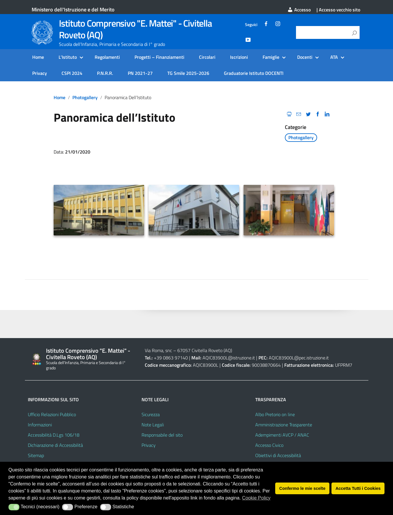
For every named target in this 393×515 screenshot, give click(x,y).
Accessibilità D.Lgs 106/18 (53, 434)
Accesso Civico (269, 445)
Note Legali (153, 424)
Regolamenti (107, 57)
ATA (334, 57)
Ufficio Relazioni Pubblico (52, 414)
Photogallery (85, 97)
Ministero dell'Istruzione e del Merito (73, 9)
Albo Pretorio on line (275, 414)
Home (38, 57)
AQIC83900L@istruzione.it (229, 357)
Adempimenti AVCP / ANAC (282, 434)
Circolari (207, 57)
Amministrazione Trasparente (283, 424)
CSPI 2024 (72, 73)
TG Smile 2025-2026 (188, 73)
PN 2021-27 (140, 73)
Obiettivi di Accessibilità (278, 455)
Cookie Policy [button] (256, 497)
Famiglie (271, 57)
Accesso (299, 9)
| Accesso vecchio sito (338, 9)
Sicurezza (151, 414)
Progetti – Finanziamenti (159, 57)
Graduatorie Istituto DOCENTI (253, 73)
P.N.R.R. (105, 73)
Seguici (251, 24)
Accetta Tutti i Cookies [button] (358, 488)
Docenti (304, 57)
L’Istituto (68, 57)
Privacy (39, 73)
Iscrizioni (239, 57)
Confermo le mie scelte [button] (302, 488)
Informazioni (40, 424)
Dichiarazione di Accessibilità (55, 445)
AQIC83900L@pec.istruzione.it (299, 357)
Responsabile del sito (162, 434)
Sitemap (36, 455)
